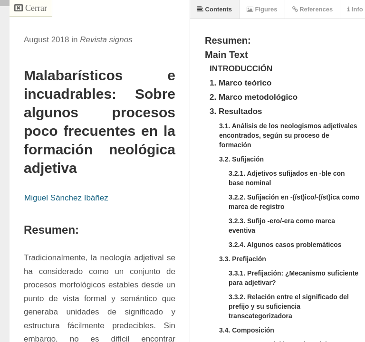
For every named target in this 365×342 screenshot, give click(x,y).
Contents (214, 9)
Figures (262, 9)
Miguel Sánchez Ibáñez (66, 197)
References (312, 9)
